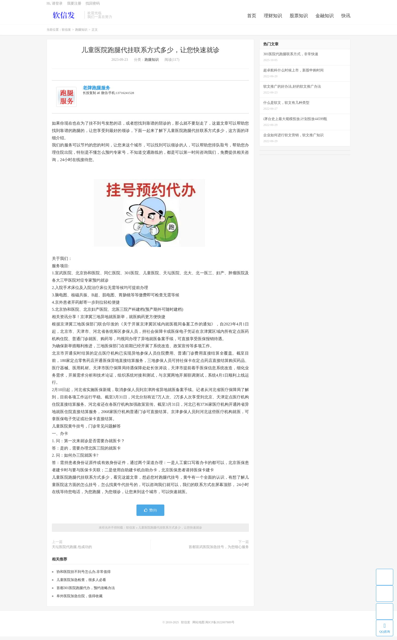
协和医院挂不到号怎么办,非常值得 (83, 575)
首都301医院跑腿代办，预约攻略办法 (85, 591)
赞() (150, 514)
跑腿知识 (81, 33)
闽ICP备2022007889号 (219, 626)
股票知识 (299, 18)
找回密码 (93, 6)
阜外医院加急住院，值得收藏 (79, 600)
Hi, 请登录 (55, 6)
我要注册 (74, 6)
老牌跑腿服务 (96, 91)
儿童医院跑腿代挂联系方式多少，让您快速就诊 (150, 53)
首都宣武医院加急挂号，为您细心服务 (219, 551)
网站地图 (198, 626)
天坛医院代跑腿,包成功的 (72, 551)
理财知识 (273, 18)
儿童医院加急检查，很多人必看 (81, 583)
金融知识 (324, 18)
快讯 (345, 18)
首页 (251, 18)
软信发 (64, 18)
